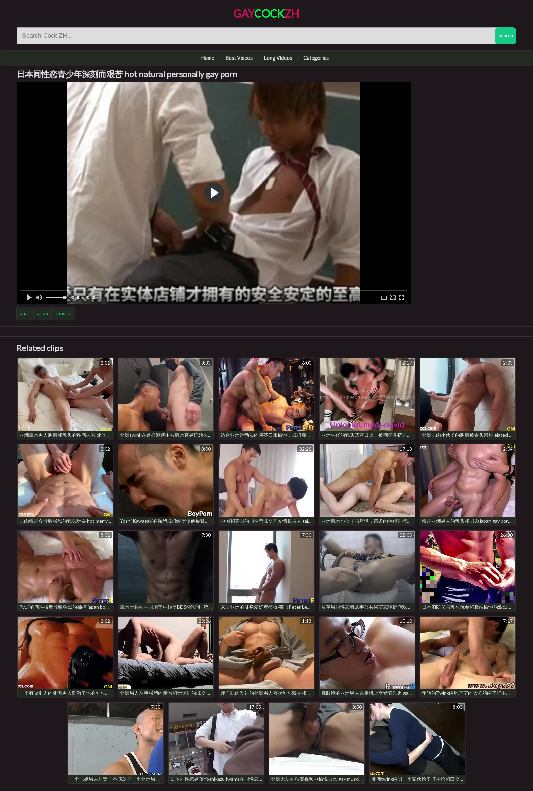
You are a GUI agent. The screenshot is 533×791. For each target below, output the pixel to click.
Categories (316, 58)
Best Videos (239, 58)
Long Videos (278, 58)
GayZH (266, 13)
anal (24, 313)
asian (42, 313)
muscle (63, 313)
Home (207, 58)
